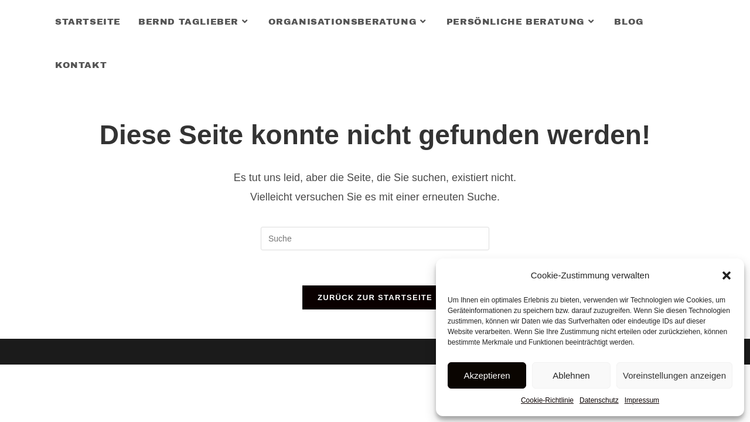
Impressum (642, 400)
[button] (726, 275)
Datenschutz (599, 400)
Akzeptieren (486, 375)
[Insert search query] (375, 238)
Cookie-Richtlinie (547, 400)
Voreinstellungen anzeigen (674, 375)
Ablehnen (571, 375)
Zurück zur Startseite (375, 297)
